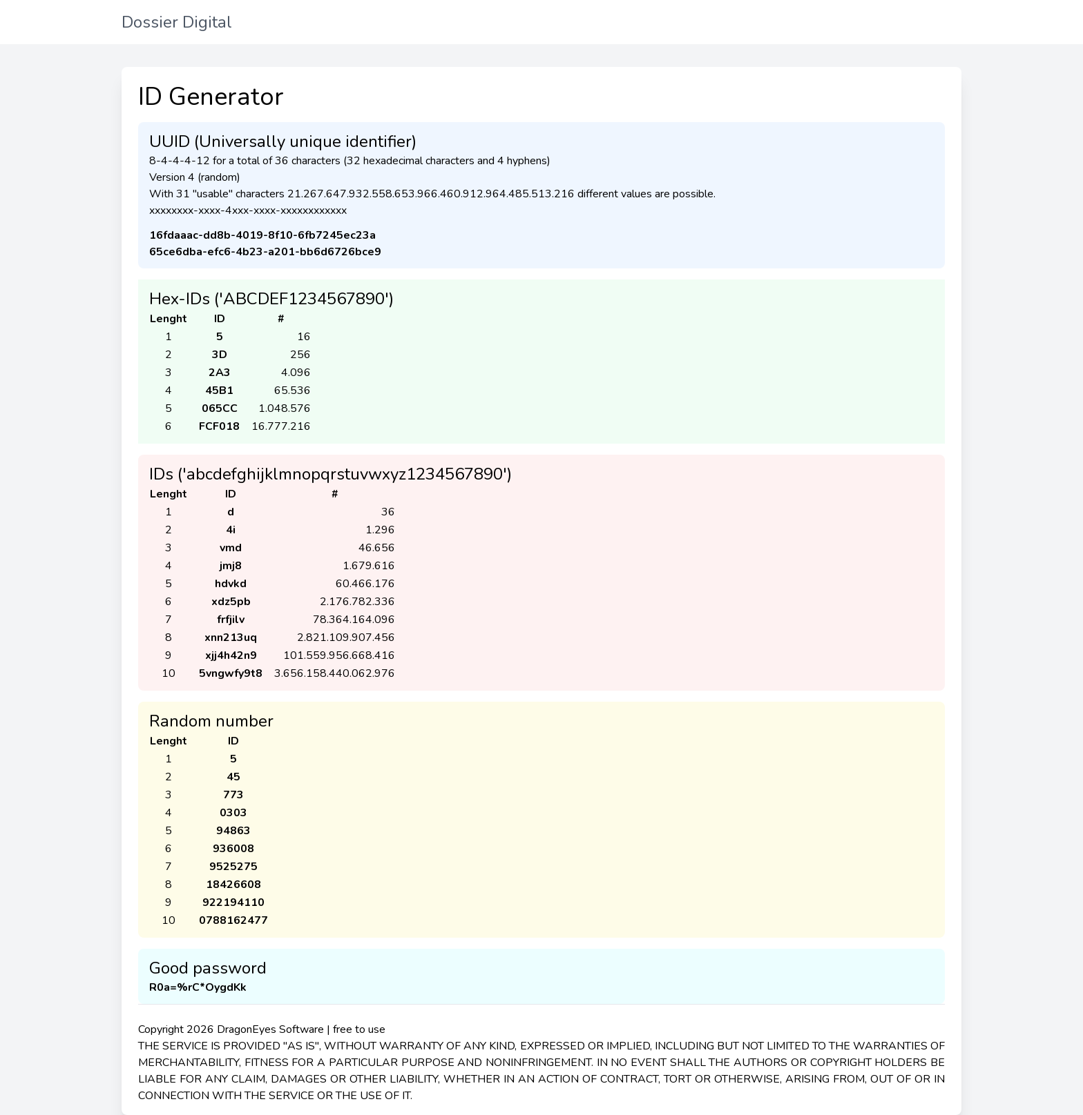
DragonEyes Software (270, 1029)
